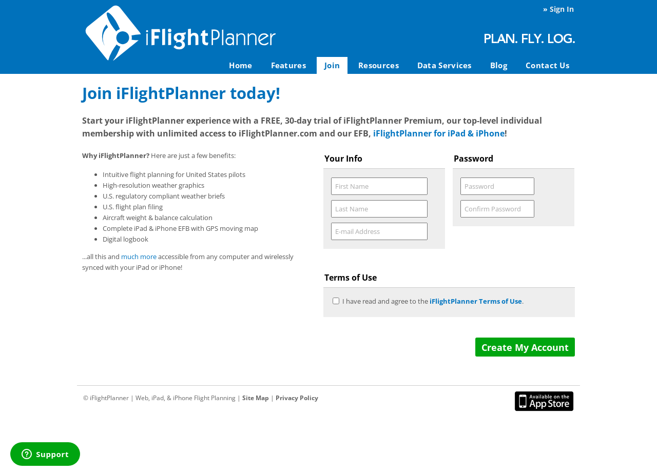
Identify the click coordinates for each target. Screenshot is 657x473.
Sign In (562, 9)
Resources (378, 65)
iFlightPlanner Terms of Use (476, 301)
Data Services (444, 65)
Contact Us (547, 65)
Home (240, 65)
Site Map (255, 397)
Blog (498, 65)
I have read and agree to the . (433, 301)
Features (288, 65)
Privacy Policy (297, 397)
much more (139, 256)
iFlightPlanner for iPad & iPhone (439, 133)
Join (332, 65)
